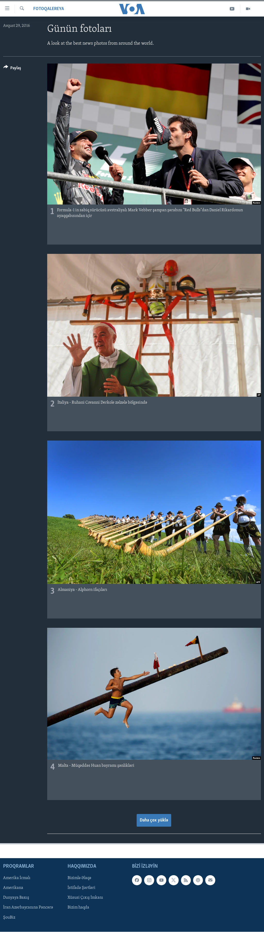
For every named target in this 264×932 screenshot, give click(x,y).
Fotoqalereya (48, 8)
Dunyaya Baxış (16, 898)
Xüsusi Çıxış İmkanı (85, 898)
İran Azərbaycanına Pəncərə (28, 908)
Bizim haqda (78, 908)
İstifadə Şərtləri (81, 888)
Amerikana (13, 888)
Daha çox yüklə (154, 820)
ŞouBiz (9, 917)
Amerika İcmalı (16, 878)
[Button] (12, 69)
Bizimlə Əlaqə (79, 878)
